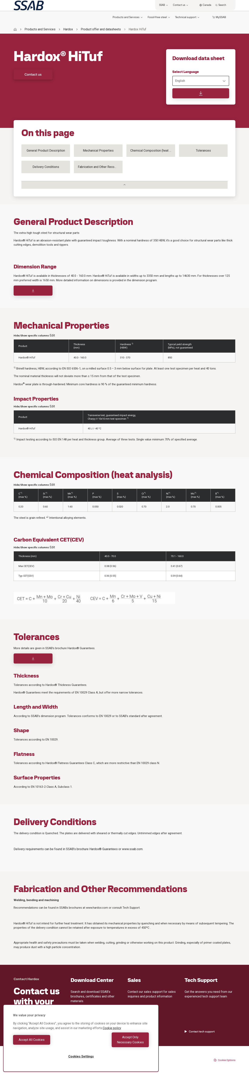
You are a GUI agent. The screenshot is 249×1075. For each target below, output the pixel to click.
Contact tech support (200, 1031)
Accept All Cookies (46, 1042)
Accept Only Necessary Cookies (116, 1042)
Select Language (185, 71)
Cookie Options (224, 1060)
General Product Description (46, 150)
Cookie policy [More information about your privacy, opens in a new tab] (112, 1033)
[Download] (33, 291)
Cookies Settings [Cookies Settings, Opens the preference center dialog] (81, 1056)
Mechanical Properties (98, 150)
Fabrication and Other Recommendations (100, 167)
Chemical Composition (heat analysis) (152, 150)
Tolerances (203, 150)
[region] (81, 1041)
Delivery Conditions (45, 167)
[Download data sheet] (200, 93)
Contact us (33, 74)
